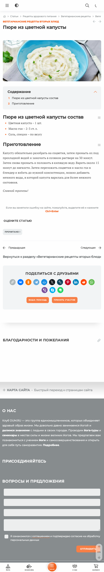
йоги (42, 440)
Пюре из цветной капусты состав (35, 98)
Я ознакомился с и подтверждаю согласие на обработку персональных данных (55, 538)
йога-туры (91, 430)
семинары (9, 435)
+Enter (52, 211)
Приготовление (23, 103)
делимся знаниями (16, 430)
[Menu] (7, 5)
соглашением (41, 536)
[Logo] (52, 5)
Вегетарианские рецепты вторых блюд (31, 21)
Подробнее (51, 445)
